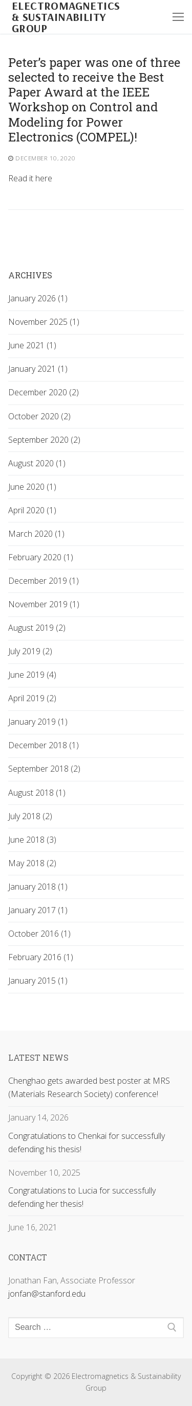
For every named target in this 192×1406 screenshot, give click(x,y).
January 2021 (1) (38, 368)
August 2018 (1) (37, 792)
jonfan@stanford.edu (47, 1293)
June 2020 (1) (32, 486)
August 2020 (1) (37, 463)
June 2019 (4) (32, 674)
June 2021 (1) (32, 345)
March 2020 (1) (36, 533)
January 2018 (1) (38, 886)
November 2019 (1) (43, 604)
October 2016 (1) (39, 933)
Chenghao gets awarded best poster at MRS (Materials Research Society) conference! (89, 1087)
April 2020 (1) (32, 510)
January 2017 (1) (38, 910)
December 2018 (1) (43, 745)
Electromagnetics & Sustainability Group (66, 17)
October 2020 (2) (39, 416)
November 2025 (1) (43, 321)
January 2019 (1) (38, 721)
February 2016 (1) (40, 957)
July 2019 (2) (30, 651)
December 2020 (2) (43, 392)
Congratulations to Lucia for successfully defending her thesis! (82, 1197)
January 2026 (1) (38, 298)
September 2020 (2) (44, 439)
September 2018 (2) (44, 768)
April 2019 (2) (32, 698)
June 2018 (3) (32, 839)
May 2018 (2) (32, 863)
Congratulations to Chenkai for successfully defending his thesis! (86, 1142)
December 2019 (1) (43, 580)
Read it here (30, 178)
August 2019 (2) (37, 627)
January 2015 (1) (38, 980)
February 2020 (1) (40, 557)
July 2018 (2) (30, 816)
